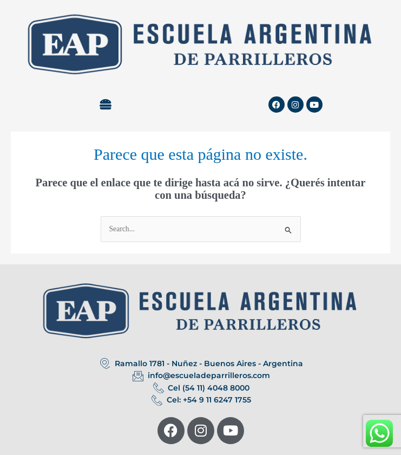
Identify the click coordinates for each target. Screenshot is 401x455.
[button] (106, 104)
